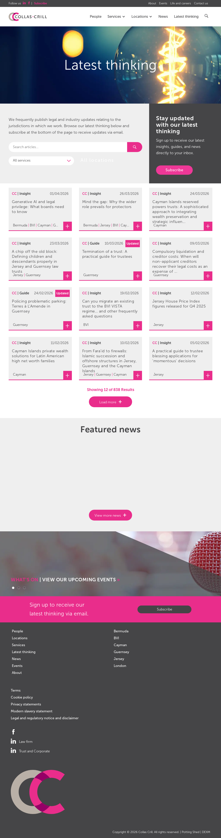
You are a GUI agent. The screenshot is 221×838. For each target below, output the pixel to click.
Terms (16, 690)
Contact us (201, 3)
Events (163, 3)
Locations (141, 16)
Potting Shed (190, 832)
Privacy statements (26, 704)
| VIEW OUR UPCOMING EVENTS (65, 579)
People (95, 16)
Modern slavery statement (31, 711)
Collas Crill (145, 832)
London (120, 666)
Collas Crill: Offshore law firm (28, 17)
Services (116, 16)
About (152, 3)
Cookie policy (22, 697)
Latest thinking (186, 16)
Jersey (119, 659)
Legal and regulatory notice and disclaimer (45, 718)
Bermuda (121, 631)
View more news (108, 515)
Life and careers (180, 3)
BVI (116, 638)
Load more (107, 402)
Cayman (120, 645)
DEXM (206, 832)
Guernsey (121, 652)
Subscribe (174, 170)
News (163, 16)
